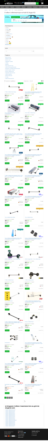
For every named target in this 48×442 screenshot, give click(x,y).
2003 (21, 20)
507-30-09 (18, 3)
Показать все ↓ (8, 44)
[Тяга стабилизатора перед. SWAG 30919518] (14, 213)
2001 (16, 20)
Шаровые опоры (8, 58)
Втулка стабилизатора (29, 323)
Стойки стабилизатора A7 (10, 419)
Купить (7, 100)
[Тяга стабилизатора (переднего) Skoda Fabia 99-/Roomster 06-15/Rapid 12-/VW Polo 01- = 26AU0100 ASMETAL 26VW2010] (34, 86)
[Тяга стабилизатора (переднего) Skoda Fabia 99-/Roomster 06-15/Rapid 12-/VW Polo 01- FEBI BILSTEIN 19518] (34, 128)
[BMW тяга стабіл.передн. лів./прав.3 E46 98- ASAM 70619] (14, 381)
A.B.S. (7, 27)
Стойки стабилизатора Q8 (10, 426)
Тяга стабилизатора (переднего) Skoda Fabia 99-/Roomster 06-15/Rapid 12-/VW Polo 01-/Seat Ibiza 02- (33, 344)
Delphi (7, 32)
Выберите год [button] (15, 17)
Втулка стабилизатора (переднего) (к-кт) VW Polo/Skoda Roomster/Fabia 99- (33, 365)
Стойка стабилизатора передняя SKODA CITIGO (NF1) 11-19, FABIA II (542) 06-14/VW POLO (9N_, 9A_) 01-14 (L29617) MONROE (14, 176)
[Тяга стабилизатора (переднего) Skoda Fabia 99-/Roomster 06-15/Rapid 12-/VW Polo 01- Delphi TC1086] (34, 192)
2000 (14, 20)
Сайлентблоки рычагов (9, 78)
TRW (8, 41)
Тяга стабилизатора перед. (10, 218)
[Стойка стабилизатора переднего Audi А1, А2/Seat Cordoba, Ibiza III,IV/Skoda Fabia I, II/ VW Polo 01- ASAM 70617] (14, 318)
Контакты (38, 0)
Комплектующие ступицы (10, 69)
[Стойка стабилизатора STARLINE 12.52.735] (34, 276)
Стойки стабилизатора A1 (10, 413)
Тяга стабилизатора (29, 218)
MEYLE (8, 38)
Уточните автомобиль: (7, 17)
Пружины (7, 64)
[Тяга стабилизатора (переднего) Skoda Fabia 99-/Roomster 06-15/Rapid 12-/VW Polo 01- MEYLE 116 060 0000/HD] (34, 170)
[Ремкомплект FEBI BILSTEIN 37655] (14, 339)
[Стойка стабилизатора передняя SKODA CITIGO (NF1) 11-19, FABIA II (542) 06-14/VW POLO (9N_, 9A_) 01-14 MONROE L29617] (14, 170)
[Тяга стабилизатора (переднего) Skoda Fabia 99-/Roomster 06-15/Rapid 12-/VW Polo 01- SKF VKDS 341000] (14, 234)
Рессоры (6, 77)
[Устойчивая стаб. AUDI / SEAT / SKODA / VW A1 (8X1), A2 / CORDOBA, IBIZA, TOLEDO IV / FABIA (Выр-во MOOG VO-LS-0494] (14, 128)
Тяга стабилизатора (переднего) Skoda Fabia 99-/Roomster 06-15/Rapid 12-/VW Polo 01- (33, 134)
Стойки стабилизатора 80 (10, 412)
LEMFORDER (9, 36)
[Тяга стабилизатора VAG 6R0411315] (14, 297)
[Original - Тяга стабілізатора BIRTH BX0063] (34, 255)
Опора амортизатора (9, 65)
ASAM (8, 29)
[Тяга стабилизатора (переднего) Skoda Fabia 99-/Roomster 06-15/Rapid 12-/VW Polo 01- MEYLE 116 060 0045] (14, 149)
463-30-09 (18, 2)
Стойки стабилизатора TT (10, 427)
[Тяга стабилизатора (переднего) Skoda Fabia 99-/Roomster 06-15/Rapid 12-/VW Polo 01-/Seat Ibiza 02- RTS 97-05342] (34, 339)
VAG (8, 43)
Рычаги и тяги (7, 60)
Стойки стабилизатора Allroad (10, 421)
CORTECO (8, 30)
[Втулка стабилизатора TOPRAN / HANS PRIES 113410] (34, 318)
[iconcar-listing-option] (43, 81)
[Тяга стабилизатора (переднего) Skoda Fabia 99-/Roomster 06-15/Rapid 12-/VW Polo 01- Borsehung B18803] (14, 360)
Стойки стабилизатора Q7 (10, 425)
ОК (33, 51)
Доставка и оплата (31, 0)
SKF (7, 40)
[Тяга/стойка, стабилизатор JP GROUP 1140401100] (34, 107)
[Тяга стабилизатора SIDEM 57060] (34, 213)
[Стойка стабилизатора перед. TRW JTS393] (14, 86)
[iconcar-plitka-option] (41, 81)
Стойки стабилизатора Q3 (10, 423)
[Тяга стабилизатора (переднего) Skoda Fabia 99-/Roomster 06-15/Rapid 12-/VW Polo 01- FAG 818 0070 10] (14, 192)
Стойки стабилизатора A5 (10, 417)
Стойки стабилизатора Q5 (10, 424)
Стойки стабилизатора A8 (10, 420)
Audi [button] (22, 17)
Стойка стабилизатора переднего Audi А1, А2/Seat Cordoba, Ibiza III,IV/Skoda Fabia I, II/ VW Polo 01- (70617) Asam (13, 323)
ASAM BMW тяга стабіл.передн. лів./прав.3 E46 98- (13, 386)
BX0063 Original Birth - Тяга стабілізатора (32, 260)
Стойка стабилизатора (9, 281)
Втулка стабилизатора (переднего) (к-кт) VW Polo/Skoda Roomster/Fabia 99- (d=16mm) (33, 239)
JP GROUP (8, 35)
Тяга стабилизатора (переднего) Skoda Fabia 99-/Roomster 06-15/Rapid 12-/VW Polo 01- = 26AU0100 (33, 92)
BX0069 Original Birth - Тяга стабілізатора (12, 260)
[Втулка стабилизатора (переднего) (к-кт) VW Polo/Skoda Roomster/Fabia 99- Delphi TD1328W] (34, 360)
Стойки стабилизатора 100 (10, 411)
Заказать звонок (21, 437)
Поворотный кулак (8, 75)
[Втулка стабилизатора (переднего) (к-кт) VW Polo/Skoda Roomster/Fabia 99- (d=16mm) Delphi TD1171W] (34, 234)
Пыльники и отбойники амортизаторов (12, 68)
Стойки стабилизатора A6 (10, 418)
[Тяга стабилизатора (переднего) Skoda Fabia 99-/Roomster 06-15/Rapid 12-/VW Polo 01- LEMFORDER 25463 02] (34, 149)
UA (5, 0)
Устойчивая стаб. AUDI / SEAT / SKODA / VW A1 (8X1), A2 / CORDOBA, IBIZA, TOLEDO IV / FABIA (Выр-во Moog (13, 134)
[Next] (12, 399)
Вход (42, 0)
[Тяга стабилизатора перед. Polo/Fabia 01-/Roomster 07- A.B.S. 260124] (14, 107)
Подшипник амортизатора (10, 72)
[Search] (37, 3)
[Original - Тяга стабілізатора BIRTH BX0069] (14, 255)
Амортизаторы (8, 57)
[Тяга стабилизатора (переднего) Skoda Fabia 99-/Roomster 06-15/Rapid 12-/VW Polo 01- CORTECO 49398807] (34, 381)
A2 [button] (27, 17)
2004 (23, 20)
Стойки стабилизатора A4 (10, 416)
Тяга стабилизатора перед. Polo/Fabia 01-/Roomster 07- (12, 113)
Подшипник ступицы (9, 61)
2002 (18, 20)
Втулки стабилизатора (9, 71)
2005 (26, 20)
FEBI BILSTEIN (9, 33)
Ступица (6, 62)
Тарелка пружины (8, 74)
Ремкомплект (7, 344)
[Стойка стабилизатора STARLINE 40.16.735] (14, 276)
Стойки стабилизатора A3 (10, 415)
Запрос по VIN (20, 438)
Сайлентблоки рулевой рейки (10, 67)
